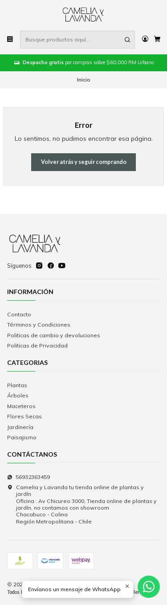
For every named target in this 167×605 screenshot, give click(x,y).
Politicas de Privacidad (37, 345)
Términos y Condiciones (38, 324)
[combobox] (77, 40)
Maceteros (21, 406)
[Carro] (157, 39)
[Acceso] (145, 39)
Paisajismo (22, 437)
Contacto (19, 314)
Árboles (18, 395)
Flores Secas (24, 416)
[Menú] (10, 39)
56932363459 (28, 477)
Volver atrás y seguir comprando (83, 162)
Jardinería (20, 427)
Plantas (17, 385)
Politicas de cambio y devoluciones (53, 335)
